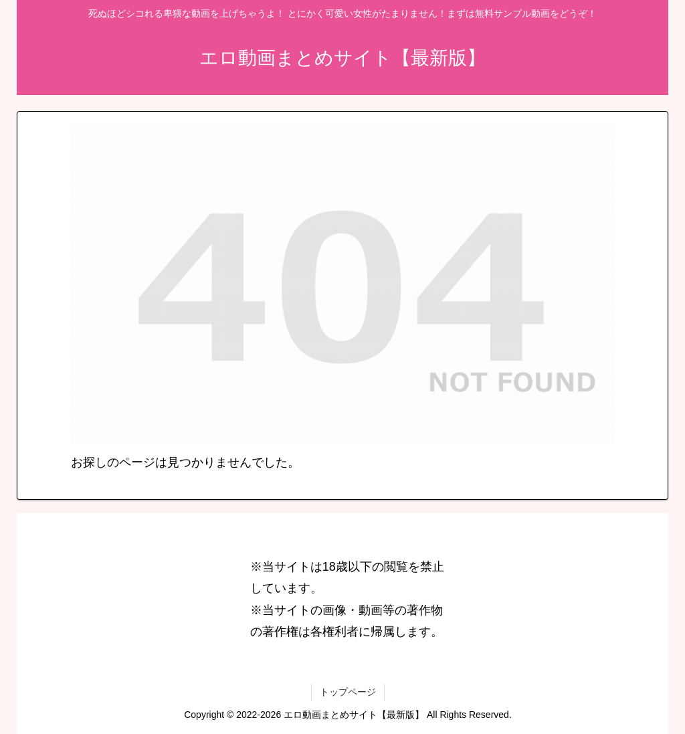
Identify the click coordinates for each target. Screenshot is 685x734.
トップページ (348, 691)
